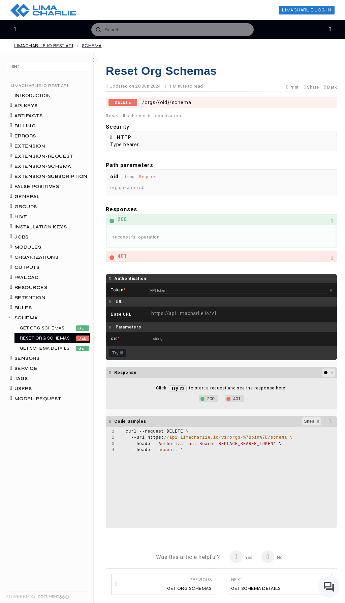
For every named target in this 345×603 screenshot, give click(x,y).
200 (211, 398)
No (272, 556)
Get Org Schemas (189, 584)
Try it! (117, 352)
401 (237, 398)
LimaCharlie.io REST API (43, 46)
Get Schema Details (256, 584)
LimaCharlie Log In (307, 10)
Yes (241, 556)
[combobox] (172, 29)
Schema (92, 46)
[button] (221, 219)
